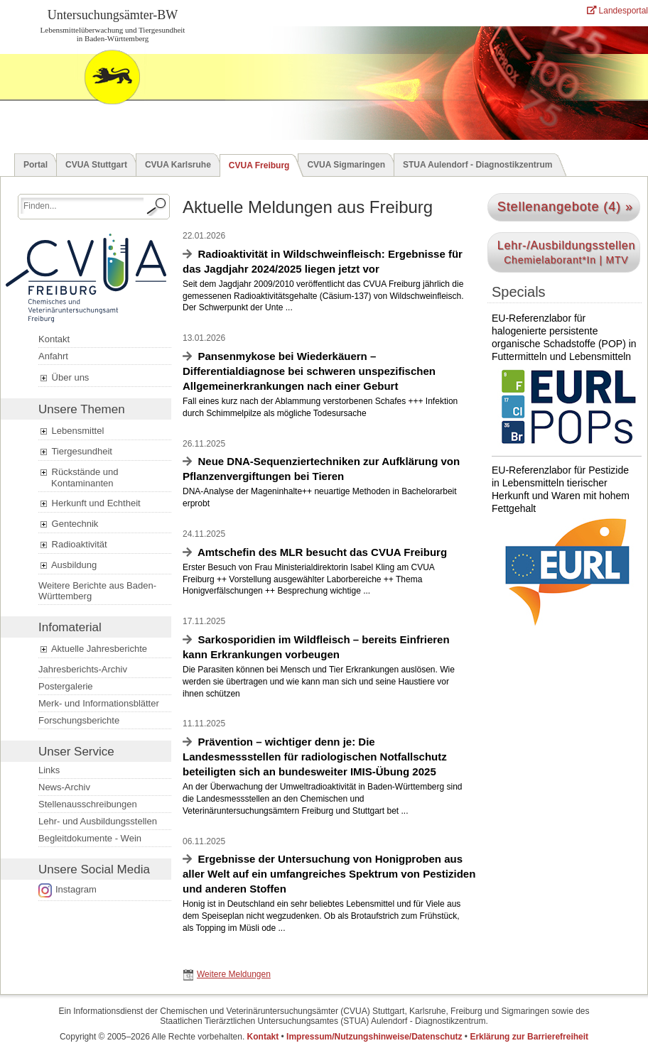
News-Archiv (64, 787)
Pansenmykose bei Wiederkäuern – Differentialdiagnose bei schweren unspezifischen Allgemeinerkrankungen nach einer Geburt (309, 371)
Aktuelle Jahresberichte (92, 649)
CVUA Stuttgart (96, 165)
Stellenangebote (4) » (565, 207)
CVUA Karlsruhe (178, 165)
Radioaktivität (72, 544)
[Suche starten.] (157, 207)
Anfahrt (53, 356)
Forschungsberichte (78, 720)
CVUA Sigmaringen (346, 165)
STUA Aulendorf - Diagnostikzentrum (477, 165)
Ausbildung (67, 565)
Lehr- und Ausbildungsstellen (97, 821)
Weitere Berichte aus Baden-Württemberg (97, 590)
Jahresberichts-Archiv (82, 669)
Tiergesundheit (75, 451)
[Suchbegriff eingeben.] (82, 205)
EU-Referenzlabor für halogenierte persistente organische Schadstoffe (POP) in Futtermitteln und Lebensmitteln (564, 384)
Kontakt (54, 339)
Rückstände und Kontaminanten (78, 478)
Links (49, 770)
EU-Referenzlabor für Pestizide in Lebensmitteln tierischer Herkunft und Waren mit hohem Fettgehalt (564, 546)
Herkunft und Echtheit (89, 503)
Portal (35, 165)
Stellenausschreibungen (87, 804)
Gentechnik (68, 524)
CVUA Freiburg (259, 165)
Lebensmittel (71, 431)
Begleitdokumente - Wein (89, 838)
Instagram (76, 889)
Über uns (63, 377)
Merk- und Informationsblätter (98, 703)
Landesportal (617, 11)
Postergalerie (65, 686)
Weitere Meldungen (234, 974)
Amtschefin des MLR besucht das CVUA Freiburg (322, 552)
